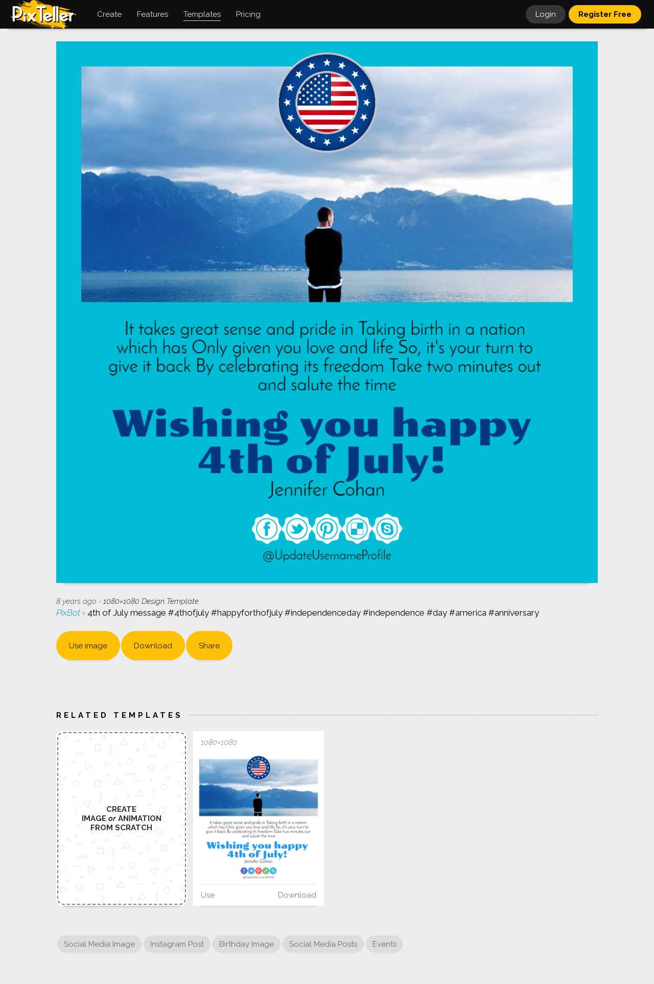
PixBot (69, 612)
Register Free (605, 14)
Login (545, 14)
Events (384, 944)
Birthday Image (246, 944)
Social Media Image (99, 944)
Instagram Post (177, 944)
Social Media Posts (323, 944)
